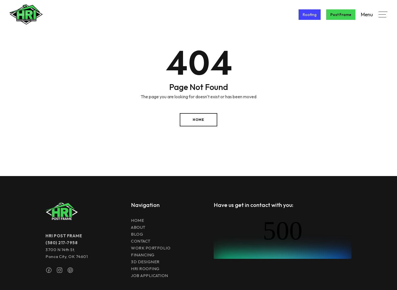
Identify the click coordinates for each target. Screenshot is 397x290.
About (138, 227)
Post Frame (340, 14)
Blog (137, 234)
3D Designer (145, 261)
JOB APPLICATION (149, 275)
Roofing (309, 14)
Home (199, 120)
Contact (141, 241)
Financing (143, 254)
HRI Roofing (145, 268)
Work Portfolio (150, 248)
